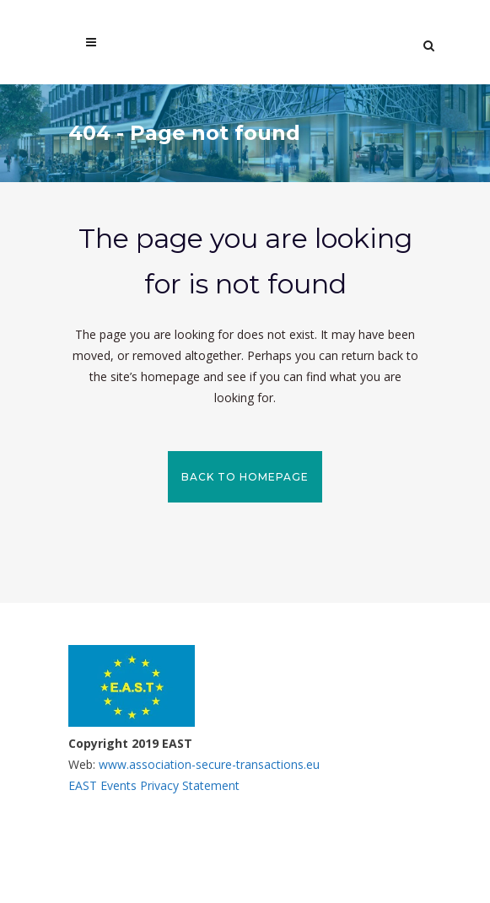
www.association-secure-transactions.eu (207, 764)
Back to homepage (245, 476)
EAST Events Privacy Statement (154, 785)
